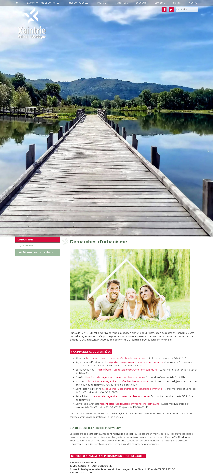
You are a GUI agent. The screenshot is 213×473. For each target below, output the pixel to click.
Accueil (16, 3)
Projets (101, 3)
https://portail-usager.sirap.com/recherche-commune (116, 358)
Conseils (28, 245)
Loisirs (177, 3)
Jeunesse (160, 3)
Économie (141, 3)
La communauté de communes (43, 3)
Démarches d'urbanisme (38, 252)
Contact (193, 3)
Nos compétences (78, 3)
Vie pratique (121, 3)
